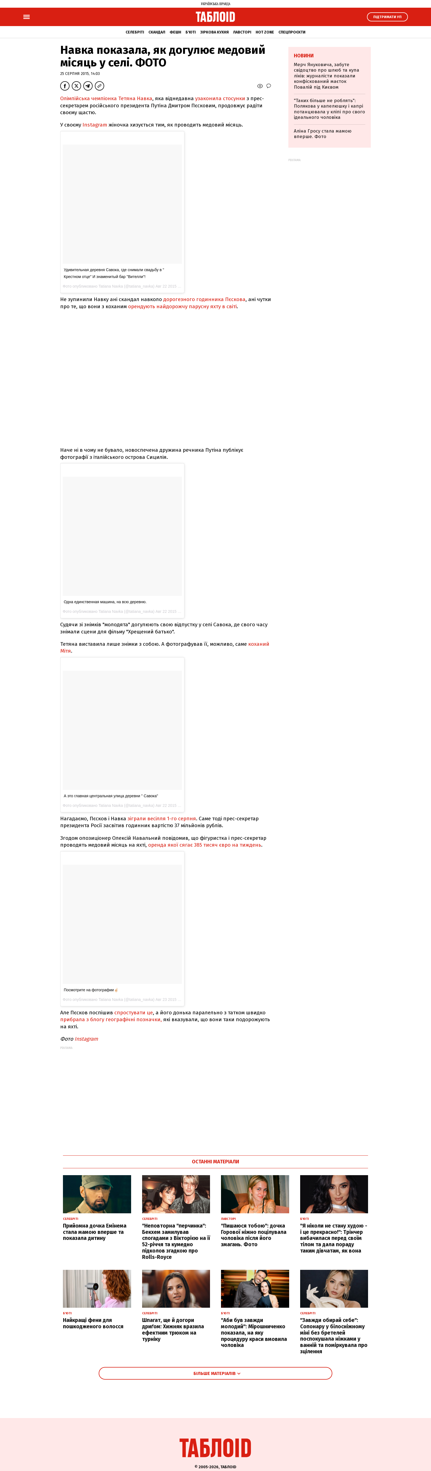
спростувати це (133, 1012)
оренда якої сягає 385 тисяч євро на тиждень (204, 845)
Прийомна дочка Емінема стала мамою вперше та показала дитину (94, 1232)
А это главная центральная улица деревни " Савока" (111, 796)
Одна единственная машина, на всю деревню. (105, 602)
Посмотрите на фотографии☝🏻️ (91, 990)
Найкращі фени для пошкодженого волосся (93, 1323)
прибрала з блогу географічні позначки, (111, 1019)
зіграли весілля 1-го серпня (162, 818)
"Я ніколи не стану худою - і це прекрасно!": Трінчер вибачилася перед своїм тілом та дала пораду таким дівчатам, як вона (333, 1238)
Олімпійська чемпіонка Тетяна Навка (106, 98)
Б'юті (191, 32)
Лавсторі (242, 32)
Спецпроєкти (291, 32)
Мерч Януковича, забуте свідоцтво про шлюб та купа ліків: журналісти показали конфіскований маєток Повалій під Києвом (326, 76)
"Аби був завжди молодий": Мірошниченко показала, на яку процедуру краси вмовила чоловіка (254, 1332)
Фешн (175, 32)
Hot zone (265, 32)
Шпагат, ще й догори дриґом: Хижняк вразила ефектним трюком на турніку (173, 1329)
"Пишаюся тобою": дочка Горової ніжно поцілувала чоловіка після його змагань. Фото (253, 1235)
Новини (304, 56)
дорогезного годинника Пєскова (203, 299)
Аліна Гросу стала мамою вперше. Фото (323, 133)
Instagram (94, 125)
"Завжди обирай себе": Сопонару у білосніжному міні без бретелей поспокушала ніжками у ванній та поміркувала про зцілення (334, 1336)
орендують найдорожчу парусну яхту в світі (182, 306)
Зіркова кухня (214, 32)
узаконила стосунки (220, 98)
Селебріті (135, 32)
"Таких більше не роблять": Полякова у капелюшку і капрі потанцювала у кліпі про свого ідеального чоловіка (329, 109)
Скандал (156, 32)
